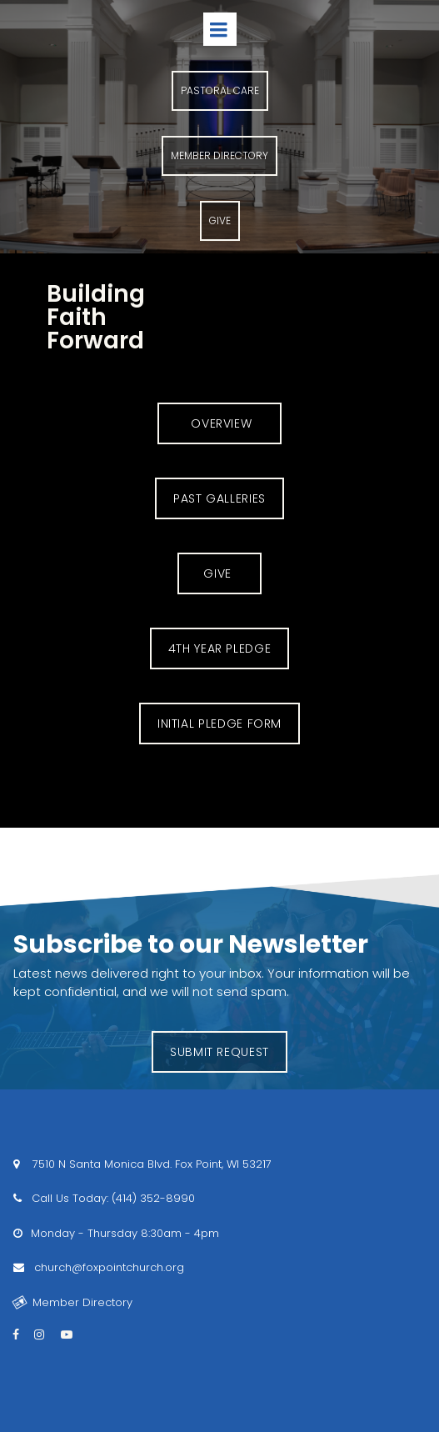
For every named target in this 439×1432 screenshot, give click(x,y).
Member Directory (72, 1302)
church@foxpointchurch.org (107, 1267)
